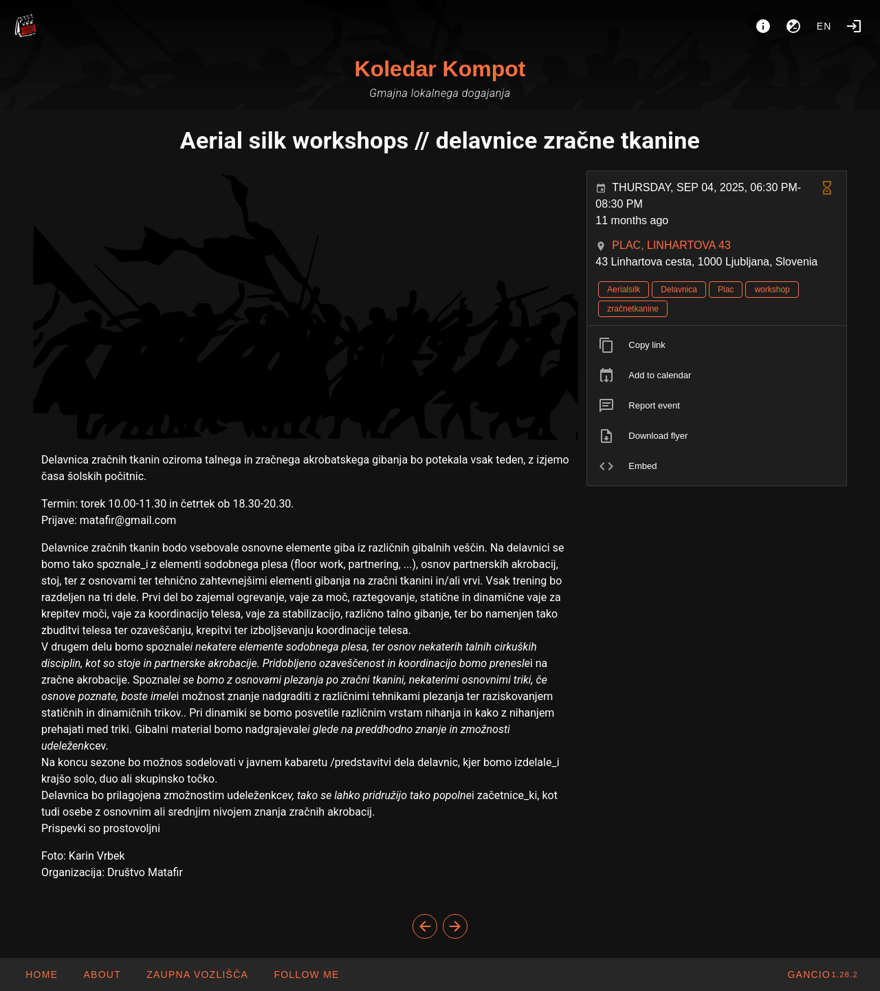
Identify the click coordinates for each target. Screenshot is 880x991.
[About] (763, 26)
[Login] (854, 26)
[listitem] (717, 345)
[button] (197, 974)
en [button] (824, 26)
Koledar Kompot (440, 68)
